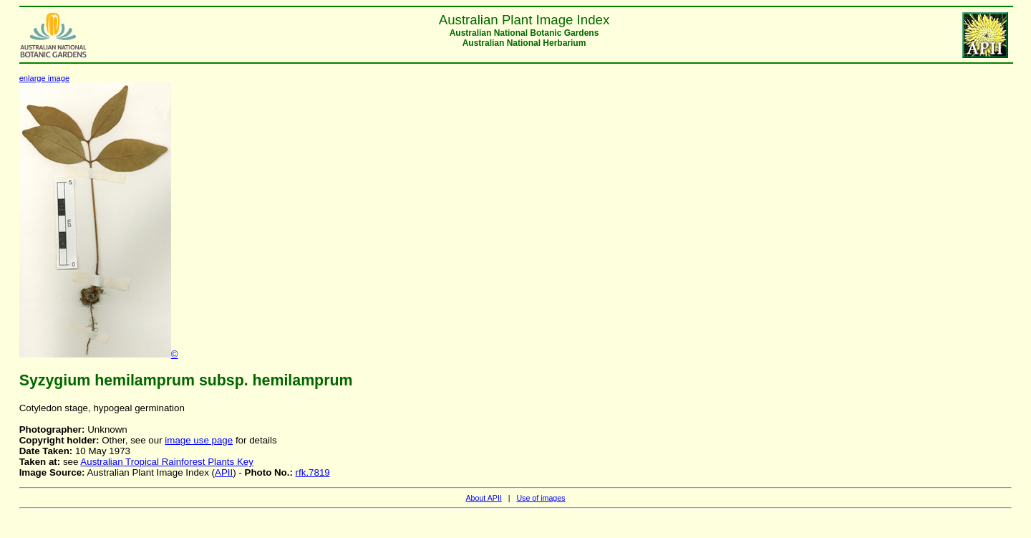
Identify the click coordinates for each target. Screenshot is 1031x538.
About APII (483, 498)
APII (224, 472)
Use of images (540, 498)
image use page (199, 440)
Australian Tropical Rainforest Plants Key (166, 461)
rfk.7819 (313, 472)
